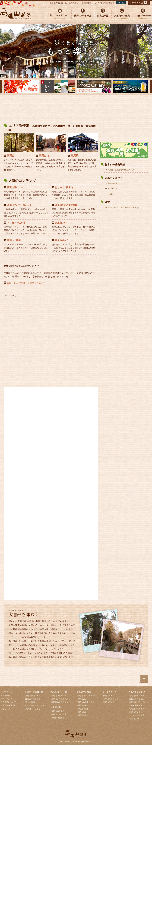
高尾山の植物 (83, 709)
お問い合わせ (6, 699)
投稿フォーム (108, 696)
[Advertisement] (51, 110)
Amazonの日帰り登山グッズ (121, 170)
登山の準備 (30, 702)
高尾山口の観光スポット (61, 699)
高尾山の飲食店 (57, 711)
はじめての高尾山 (64, 187)
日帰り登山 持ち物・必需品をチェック (26, 283)
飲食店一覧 (56, 707)
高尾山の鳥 (82, 712)
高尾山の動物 (83, 705)
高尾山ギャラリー (64, 240)
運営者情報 (5, 696)
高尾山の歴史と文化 (85, 702)
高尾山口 (44, 155)
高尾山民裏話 (83, 715)
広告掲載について (8, 702)
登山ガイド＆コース (34, 692)
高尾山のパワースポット (19, 205)
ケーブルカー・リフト (34, 705)
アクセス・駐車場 (16, 222)
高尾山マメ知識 (83, 692)
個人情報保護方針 (8, 705)
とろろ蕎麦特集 (135, 705)
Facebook (112, 188)
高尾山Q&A (82, 699)
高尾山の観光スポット (60, 696)
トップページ (6, 692)
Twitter (111, 194)
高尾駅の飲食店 (57, 718)
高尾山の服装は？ (16, 240)
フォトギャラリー (110, 692)
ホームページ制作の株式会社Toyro (124, 207)
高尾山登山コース (16, 187)
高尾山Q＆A (61, 222)
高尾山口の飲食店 (58, 714)
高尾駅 (74, 155)
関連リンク (5, 709)
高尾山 (11, 155)
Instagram (112, 183)
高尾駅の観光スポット (60, 702)
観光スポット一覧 (59, 692)
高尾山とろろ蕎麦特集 (66, 205)
